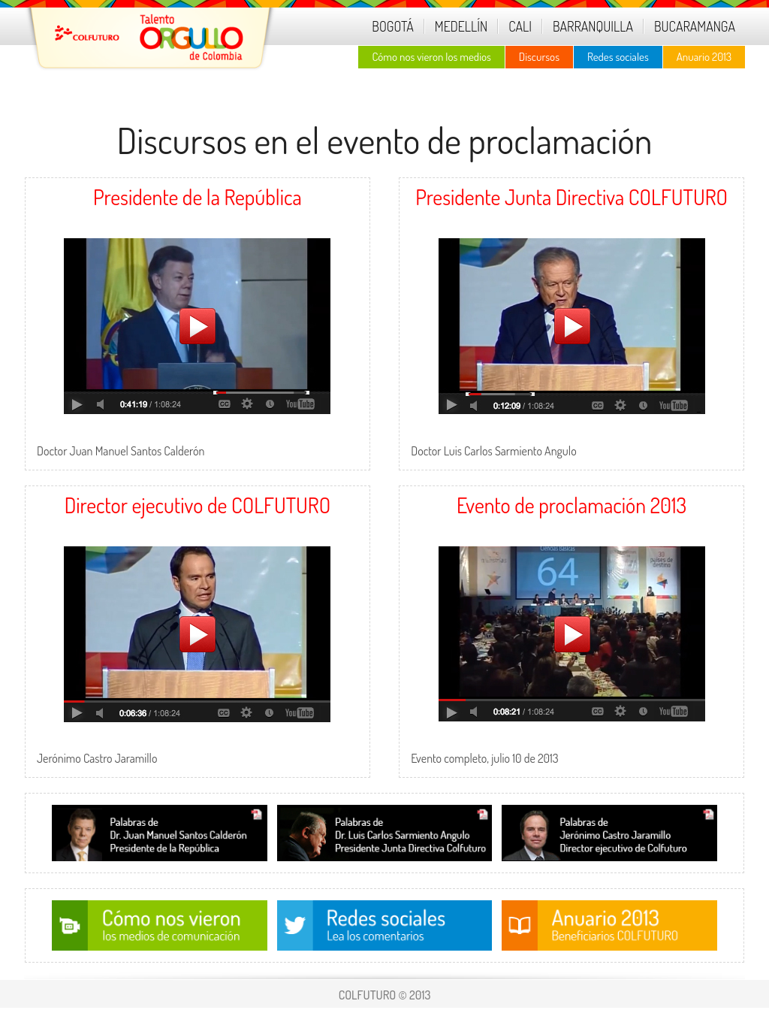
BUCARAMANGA (694, 26)
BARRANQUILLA (593, 26)
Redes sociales (618, 57)
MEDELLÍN (461, 26)
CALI (520, 26)
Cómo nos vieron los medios (431, 57)
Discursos (539, 57)
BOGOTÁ (392, 26)
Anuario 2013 (704, 57)
